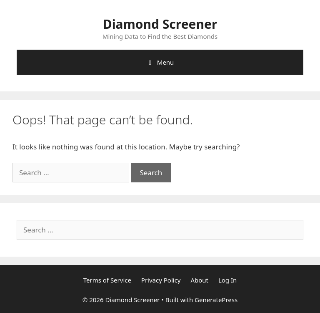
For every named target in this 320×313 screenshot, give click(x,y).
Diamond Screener (160, 24)
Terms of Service (107, 280)
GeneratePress (216, 299)
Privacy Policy (161, 280)
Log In (227, 280)
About (199, 280)
